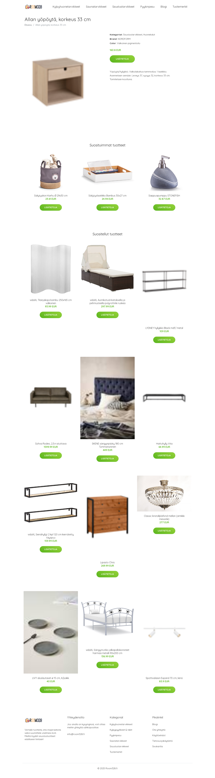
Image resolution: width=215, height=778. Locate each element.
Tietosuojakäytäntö (162, 745)
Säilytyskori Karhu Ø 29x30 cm (50, 200)
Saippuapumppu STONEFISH (164, 200)
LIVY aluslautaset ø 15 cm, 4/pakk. (50, 682)
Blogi (164, 9)
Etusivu (28, 29)
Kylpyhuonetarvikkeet (66, 9)
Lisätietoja (122, 63)
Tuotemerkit (180, 9)
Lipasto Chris (107, 566)
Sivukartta (157, 750)
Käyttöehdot (158, 739)
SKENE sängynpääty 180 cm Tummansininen (107, 450)
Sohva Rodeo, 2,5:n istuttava (50, 448)
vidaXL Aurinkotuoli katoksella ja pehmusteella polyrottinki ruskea (107, 306)
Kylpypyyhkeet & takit (121, 734)
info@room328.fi (76, 738)
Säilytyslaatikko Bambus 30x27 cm (107, 200)
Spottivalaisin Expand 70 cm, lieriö (164, 682)
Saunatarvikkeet (96, 9)
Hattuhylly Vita (164, 448)
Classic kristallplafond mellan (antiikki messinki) (164, 522)
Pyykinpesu (147, 9)
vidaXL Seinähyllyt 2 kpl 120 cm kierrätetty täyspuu (51, 540)
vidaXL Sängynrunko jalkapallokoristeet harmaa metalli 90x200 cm (107, 656)
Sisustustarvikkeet (123, 9)
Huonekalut (149, 39)
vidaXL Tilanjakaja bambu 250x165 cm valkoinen (51, 306)
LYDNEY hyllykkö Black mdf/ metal (164, 332)
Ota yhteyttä (158, 734)
